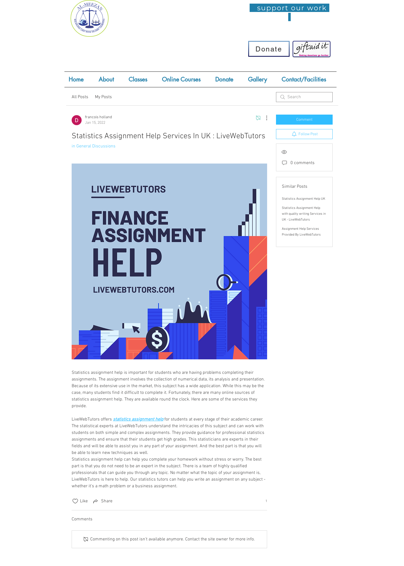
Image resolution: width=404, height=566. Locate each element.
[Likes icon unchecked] (75, 501)
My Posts (103, 97)
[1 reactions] (263, 501)
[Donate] (269, 49)
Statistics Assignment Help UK (303, 199)
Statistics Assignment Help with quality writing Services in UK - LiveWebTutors (304, 214)
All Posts (80, 97)
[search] (304, 97)
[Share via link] (102, 501)
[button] (141, 79)
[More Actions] (263, 118)
